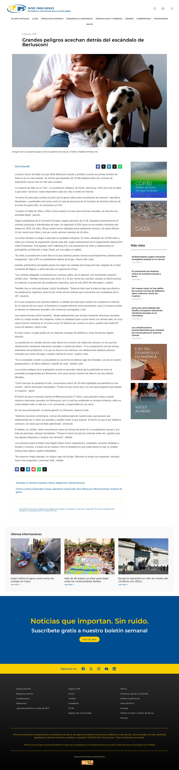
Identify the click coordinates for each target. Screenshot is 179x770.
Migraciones (161, 18)
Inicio (71, 693)
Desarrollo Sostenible (79, 18)
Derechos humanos (52, 18)
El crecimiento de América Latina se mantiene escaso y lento (146, 274)
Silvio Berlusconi (84, 489)
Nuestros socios (24, 693)
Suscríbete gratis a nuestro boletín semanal (89, 630)
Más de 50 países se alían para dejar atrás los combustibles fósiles (86, 580)
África (123, 689)
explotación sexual (61, 489)
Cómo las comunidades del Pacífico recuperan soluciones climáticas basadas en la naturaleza (147, 312)
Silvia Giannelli (22, 166)
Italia (73, 489)
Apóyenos (21, 703)
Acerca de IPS (23, 689)
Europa (48, 489)
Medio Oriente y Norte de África (137, 713)
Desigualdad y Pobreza (109, 18)
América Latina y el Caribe (134, 693)
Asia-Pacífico (127, 703)
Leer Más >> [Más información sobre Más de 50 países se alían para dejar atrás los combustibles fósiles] (69, 584)
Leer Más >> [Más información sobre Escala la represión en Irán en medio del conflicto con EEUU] (123, 584)
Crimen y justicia (24, 489)
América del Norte (130, 698)
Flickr (71, 708)
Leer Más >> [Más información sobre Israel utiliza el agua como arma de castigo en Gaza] (16, 584)
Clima (35, 18)
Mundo (124, 718)
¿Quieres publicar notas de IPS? (33, 708)
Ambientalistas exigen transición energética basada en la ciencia (148, 258)
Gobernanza (144, 18)
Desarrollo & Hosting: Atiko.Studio (89, 756)
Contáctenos (23, 698)
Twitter (72, 698)
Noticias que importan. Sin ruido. (90, 621)
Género (129, 18)
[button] (172, 9)
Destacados (38, 489)
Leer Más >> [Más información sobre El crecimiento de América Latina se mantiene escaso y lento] (137, 279)
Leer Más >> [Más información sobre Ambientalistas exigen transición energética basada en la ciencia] (137, 262)
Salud (89, 24)
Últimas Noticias (20, 18)
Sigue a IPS (74, 689)
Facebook (73, 703)
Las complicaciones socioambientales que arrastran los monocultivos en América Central (148, 331)
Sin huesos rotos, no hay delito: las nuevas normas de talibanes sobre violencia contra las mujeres (148, 292)
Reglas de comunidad (79, 713)
